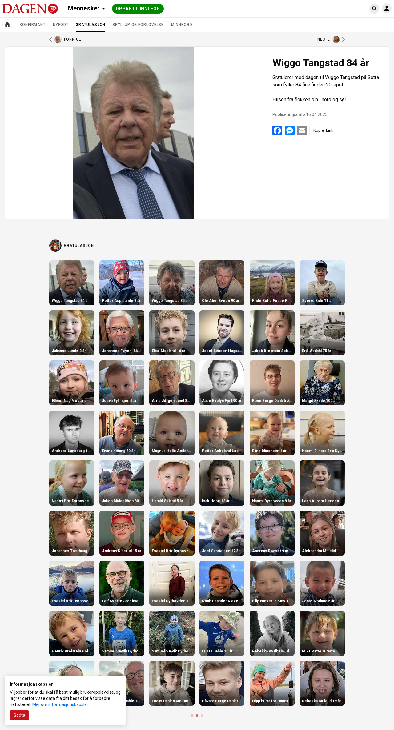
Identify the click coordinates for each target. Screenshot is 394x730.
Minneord (181, 24)
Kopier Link (323, 130)
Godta (19, 715)
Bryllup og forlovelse (138, 24)
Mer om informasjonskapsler (60, 704)
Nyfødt (60, 24)
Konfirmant (33, 24)
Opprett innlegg (138, 8)
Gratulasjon (90, 27)
